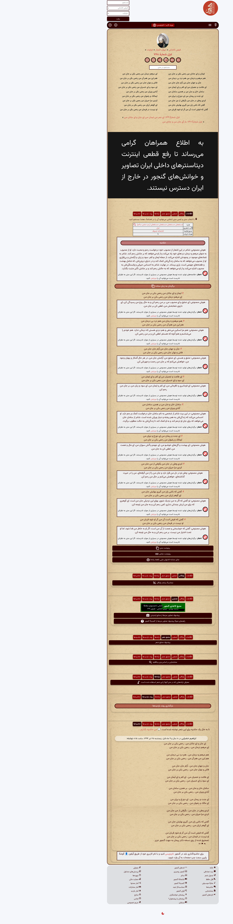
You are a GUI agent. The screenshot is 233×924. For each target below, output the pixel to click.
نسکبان (137, 902)
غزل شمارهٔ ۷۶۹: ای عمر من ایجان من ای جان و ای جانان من (105, 117)
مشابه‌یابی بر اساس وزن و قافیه (116, 662)
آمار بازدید (90, 891)
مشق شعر (119, 213)
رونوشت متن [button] (116, 548)
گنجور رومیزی (134, 871)
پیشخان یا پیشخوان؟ (131, 898)
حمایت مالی (89, 879)
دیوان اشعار (114, 50)
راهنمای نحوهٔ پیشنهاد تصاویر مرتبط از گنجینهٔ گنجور (116, 621)
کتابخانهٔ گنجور (134, 879)
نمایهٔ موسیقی (162, 883)
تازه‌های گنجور (162, 894)
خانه (166, 867)
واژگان (135, 213)
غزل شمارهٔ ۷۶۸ (116, 54)
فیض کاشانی (128, 50)
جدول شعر (163, 875)
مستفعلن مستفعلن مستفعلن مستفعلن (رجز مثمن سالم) (114, 224)
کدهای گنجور (134, 867)
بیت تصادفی (163, 871)
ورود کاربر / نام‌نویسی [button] (116, 25)
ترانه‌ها (110, 213)
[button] (169, 25)
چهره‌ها (90, 875)
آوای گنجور (135, 891)
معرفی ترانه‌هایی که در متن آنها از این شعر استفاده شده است (116, 682)
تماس (91, 898)
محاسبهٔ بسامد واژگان (116, 583)
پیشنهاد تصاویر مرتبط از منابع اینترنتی (116, 615)
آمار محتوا (89, 883)
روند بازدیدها (101, 213)
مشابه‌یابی (164, 891)
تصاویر (128, 213)
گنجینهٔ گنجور (134, 883)
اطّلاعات (143, 213)
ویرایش (107, 278)
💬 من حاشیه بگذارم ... (103, 729)
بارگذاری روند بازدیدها (116, 706)
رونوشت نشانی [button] (116, 554)
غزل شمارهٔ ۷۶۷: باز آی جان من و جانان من (136, 122)
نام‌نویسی (123, 854)
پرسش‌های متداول (86, 871)
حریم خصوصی (88, 902)
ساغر (137, 875)
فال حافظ (164, 879)
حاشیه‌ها (90, 213)
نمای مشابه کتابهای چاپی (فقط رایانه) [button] (116, 560)
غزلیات (103, 50)
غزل (111, 228)
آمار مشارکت (88, 887)
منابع (91, 894)
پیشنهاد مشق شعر (116, 642)
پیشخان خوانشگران (132, 894)
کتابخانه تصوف (111, 231)
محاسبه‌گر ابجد (133, 887)
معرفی (91, 867)
